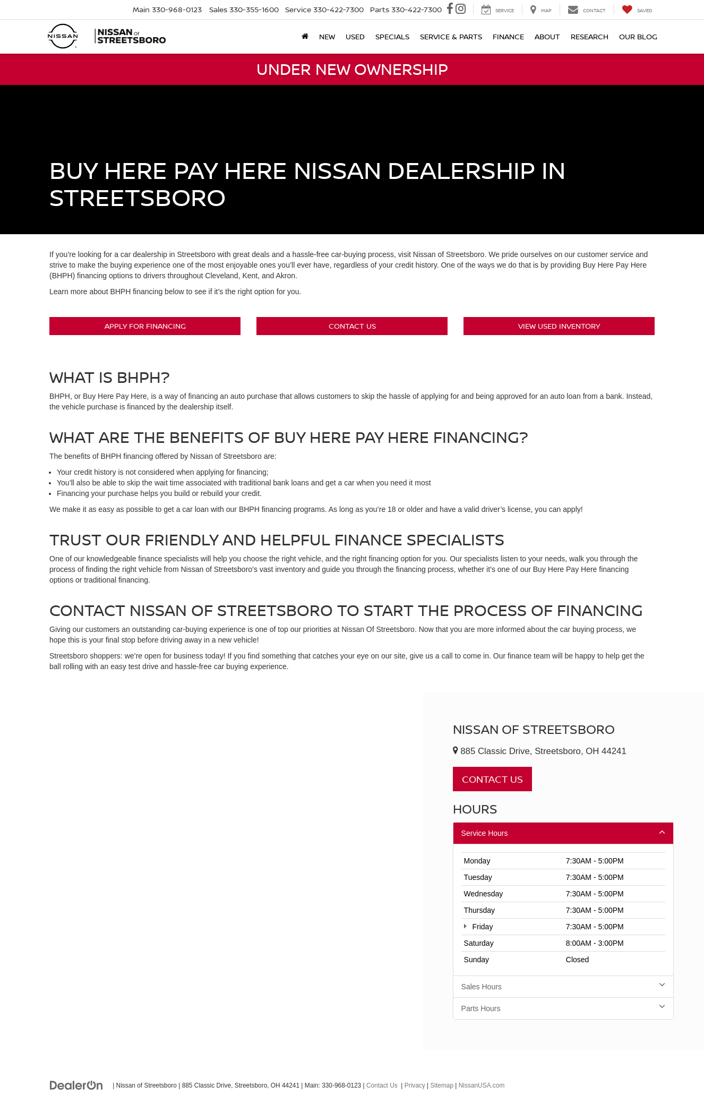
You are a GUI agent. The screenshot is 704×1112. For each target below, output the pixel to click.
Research (589, 36)
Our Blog (638, 36)
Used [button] (355, 36)
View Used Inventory (559, 326)
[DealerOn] (76, 1085)
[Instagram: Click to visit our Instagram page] (461, 10)
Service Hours (563, 832)
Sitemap (441, 1085)
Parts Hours (563, 1008)
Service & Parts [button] (451, 36)
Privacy (415, 1085)
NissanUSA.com (482, 1085)
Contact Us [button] (492, 779)
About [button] (547, 36)
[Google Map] (211, 870)
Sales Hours (563, 986)
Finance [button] (508, 36)
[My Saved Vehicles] (637, 9)
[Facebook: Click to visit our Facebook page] (450, 10)
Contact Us (352, 326)
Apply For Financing (145, 326)
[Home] (305, 37)
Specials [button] (392, 36)
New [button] (327, 36)
